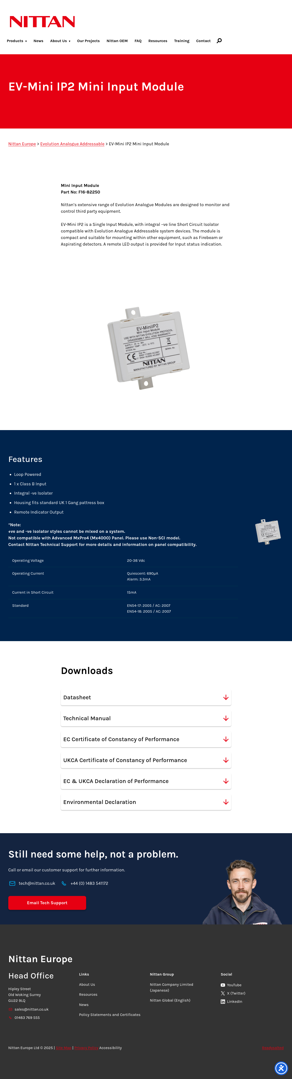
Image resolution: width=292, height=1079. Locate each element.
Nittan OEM (117, 40)
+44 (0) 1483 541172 (89, 883)
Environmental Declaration (146, 802)
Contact (203, 40)
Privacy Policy (86, 1047)
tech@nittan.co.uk (37, 883)
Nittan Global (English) (170, 1000)
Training (182, 40)
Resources (157, 40)
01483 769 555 (24, 1017)
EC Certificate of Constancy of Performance (146, 739)
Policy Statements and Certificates (109, 1014)
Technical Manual (146, 718)
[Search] (219, 40)
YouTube (231, 985)
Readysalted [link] (273, 1047)
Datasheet (146, 697)
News (39, 40)
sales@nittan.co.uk (28, 1009)
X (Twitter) (233, 993)
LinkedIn (231, 1001)
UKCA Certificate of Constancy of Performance (146, 760)
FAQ (138, 40)
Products (15, 40)
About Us (58, 40)
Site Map (63, 1047)
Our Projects (88, 40)
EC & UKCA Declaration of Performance (146, 781)
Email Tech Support (47, 902)
